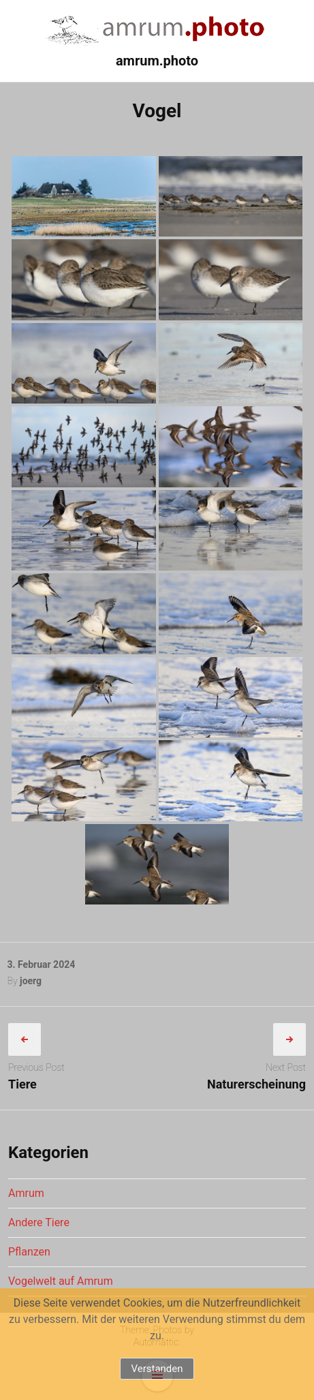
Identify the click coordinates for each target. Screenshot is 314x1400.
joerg (31, 980)
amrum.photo (157, 60)
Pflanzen (29, 1251)
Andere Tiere (38, 1222)
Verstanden (157, 1369)
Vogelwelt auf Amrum (60, 1281)
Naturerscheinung (256, 1084)
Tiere (22, 1084)
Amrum (26, 1193)
